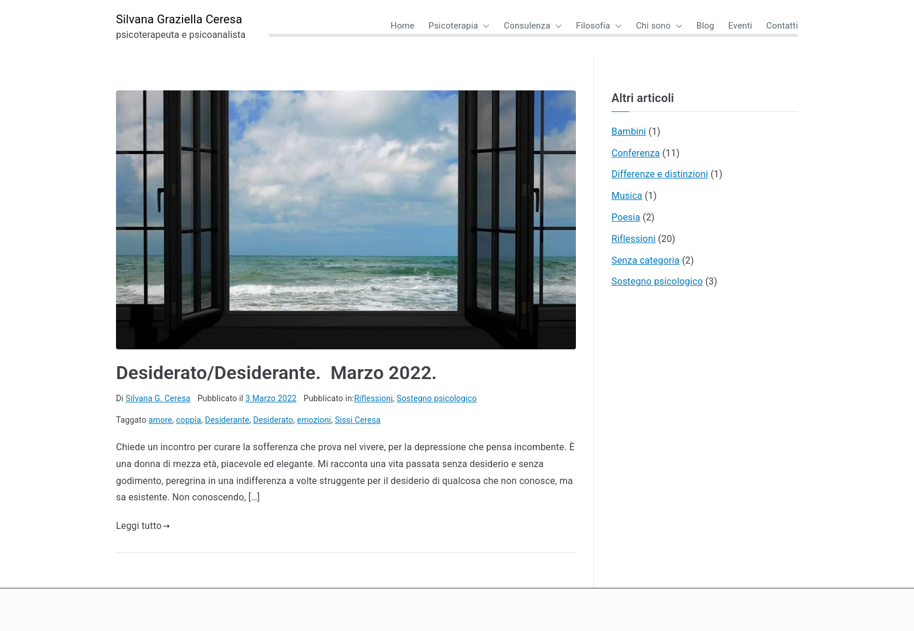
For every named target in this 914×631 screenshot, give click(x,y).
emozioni (314, 420)
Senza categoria (645, 260)
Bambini (628, 131)
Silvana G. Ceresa (158, 398)
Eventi (740, 25)
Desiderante (227, 420)
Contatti (782, 25)
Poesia (625, 217)
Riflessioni (373, 398)
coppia (188, 420)
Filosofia (599, 26)
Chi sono (659, 26)
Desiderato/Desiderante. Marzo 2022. (276, 373)
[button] (484, 26)
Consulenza (533, 26)
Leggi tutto (143, 525)
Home (402, 25)
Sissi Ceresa (357, 420)
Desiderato (273, 420)
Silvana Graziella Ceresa (179, 19)
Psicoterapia (459, 26)
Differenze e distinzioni (659, 174)
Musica (626, 195)
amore (161, 420)
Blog (706, 25)
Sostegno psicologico (436, 398)
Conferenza (635, 153)
